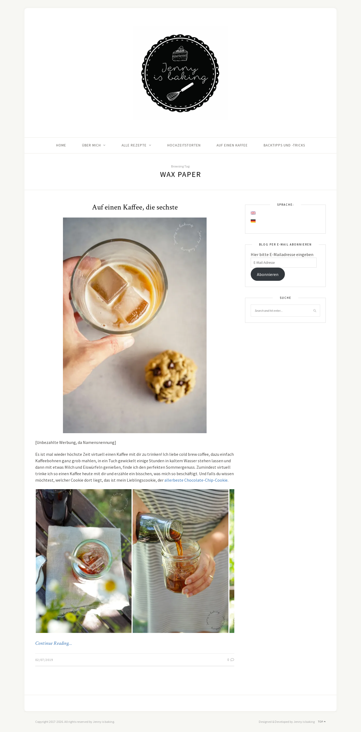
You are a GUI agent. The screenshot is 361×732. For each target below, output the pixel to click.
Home (61, 145)
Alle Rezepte (134, 145)
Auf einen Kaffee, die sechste (135, 207)
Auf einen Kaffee (232, 145)
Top (322, 721)
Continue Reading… (53, 643)
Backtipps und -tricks (284, 145)
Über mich (91, 145)
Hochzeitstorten (184, 145)
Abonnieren (267, 274)
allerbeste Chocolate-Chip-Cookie (196, 480)
